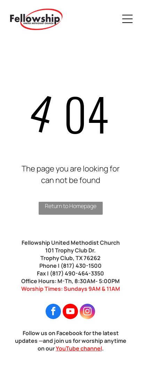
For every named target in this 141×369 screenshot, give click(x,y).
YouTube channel (79, 348)
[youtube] (70, 312)
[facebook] (53, 312)
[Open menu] (127, 19)
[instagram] (87, 312)
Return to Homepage (70, 206)
